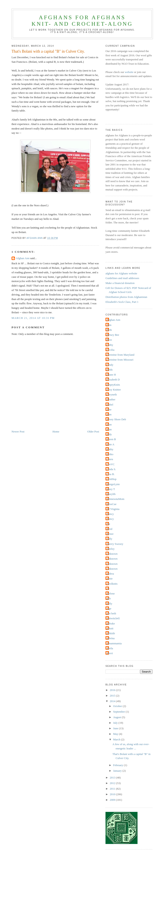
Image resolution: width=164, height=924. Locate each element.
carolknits (112, 583)
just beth (111, 613)
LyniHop (111, 479)
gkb (109, 598)
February (118, 765)
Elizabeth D (113, 379)
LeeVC (111, 464)
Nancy (110, 513)
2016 (113, 690)
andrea (110, 573)
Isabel (110, 404)
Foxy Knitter (114, 389)
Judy (109, 434)
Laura (110, 459)
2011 (113, 788)
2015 (113, 695)
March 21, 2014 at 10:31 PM (33, 317)
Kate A (110, 444)
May (116, 733)
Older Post (93, 431)
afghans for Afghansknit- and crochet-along (82, 20)
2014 (113, 701)
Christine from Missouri (120, 359)
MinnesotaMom (115, 499)
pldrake (111, 623)
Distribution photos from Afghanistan (126, 297)
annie (110, 578)
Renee (110, 533)
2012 (113, 783)
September (119, 711)
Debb (110, 369)
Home (56, 431)
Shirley (111, 548)
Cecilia (110, 349)
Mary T (111, 489)
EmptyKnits (113, 384)
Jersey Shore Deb (116, 419)
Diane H (111, 374)
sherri (110, 653)
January (118, 770)
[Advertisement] (88, 890)
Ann (109, 325)
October (118, 706)
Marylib (111, 494)
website (129, 72)
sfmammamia (114, 643)
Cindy (110, 364)
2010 (113, 794)
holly (109, 603)
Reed (109, 528)
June (116, 728)
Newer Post (18, 431)
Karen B (111, 439)
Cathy (110, 344)
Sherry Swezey (115, 543)
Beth (109, 329)
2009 (113, 799)
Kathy (110, 449)
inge (109, 608)
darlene (111, 593)
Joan (109, 424)
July (116, 722)
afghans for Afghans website (121, 273)
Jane (109, 409)
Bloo (109, 339)
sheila (110, 648)
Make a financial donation (120, 283)
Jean (109, 414)
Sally (109, 538)
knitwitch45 (113, 618)
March (117, 739)
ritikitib (111, 633)
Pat (108, 524)
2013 (113, 777)
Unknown (112, 553)
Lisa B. (111, 474)
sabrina (111, 638)
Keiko (110, 454)
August (117, 717)
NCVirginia (113, 509)
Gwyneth (112, 394)
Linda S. (111, 469)
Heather (111, 399)
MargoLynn (113, 484)
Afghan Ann (22, 258)
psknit (110, 628)
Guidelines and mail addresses (122, 278)
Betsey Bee (113, 334)
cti (108, 588)
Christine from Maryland (120, 354)
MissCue (111, 504)
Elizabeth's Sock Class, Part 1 (121, 301)
